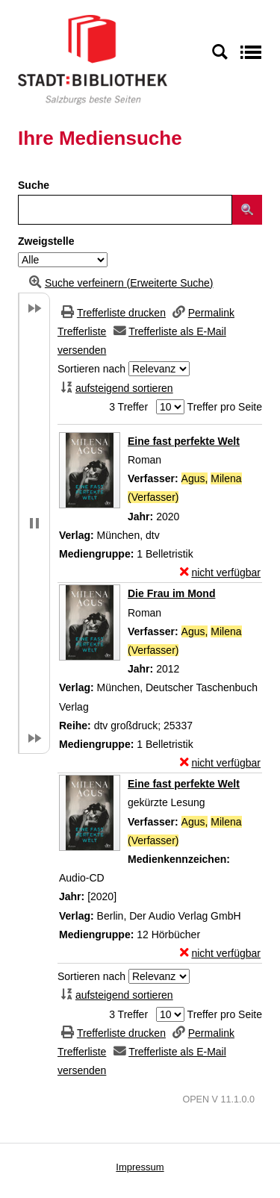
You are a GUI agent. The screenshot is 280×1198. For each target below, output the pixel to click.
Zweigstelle (46, 241)
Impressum (140, 1167)
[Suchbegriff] (125, 210)
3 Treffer (128, 407)
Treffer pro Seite (224, 407)
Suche (33, 185)
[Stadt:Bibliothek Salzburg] (92, 59)
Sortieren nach (91, 369)
